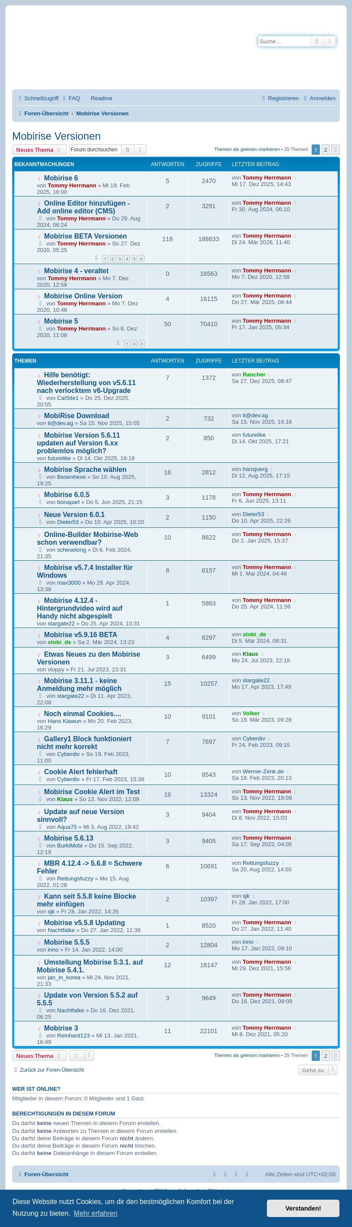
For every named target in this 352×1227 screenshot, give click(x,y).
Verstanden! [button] (303, 1208)
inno (53, 949)
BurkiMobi (70, 845)
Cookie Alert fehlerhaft (81, 771)
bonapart (68, 502)
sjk (51, 911)
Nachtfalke (61, 930)
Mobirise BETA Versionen (85, 236)
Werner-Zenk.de (263, 771)
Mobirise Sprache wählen (85, 469)
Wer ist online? (36, 1089)
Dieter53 (68, 522)
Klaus (250, 654)
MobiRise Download (76, 415)
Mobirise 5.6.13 (69, 838)
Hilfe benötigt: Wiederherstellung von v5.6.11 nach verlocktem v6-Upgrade (86, 382)
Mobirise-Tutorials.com (150, 27)
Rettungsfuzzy (75, 878)
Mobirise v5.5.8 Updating (84, 922)
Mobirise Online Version (83, 296)
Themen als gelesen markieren (247, 149)
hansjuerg (255, 469)
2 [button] (325, 150)
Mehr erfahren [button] (96, 1213)
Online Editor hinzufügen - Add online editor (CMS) (83, 207)
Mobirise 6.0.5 (67, 494)
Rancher (254, 374)
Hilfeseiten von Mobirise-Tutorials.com (144, 57)
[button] (335, 149)
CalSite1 (68, 398)
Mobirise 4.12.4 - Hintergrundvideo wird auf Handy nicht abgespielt (79, 608)
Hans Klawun (65, 721)
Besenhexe (71, 477)
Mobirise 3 (61, 1028)
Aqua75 (67, 827)
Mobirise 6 (61, 178)
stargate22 (61, 623)
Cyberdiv (68, 754)
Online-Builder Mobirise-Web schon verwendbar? (87, 538)
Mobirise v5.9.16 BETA (81, 634)
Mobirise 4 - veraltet (76, 271)
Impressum (108, 73)
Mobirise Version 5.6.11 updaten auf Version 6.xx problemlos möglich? (78, 443)
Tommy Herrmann (72, 185)
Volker (251, 713)
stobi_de (59, 642)
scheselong (71, 549)
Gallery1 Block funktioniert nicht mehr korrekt (84, 742)
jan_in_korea (64, 977)
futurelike (59, 458)
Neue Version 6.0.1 (74, 514)
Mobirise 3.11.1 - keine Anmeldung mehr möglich (79, 684)
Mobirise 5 (61, 321)
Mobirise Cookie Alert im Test (92, 791)
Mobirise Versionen (56, 136)
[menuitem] (70, 98)
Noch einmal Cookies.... (83, 713)
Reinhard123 (73, 1035)
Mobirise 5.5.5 (67, 942)
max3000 (69, 582)
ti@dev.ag (60, 423)
